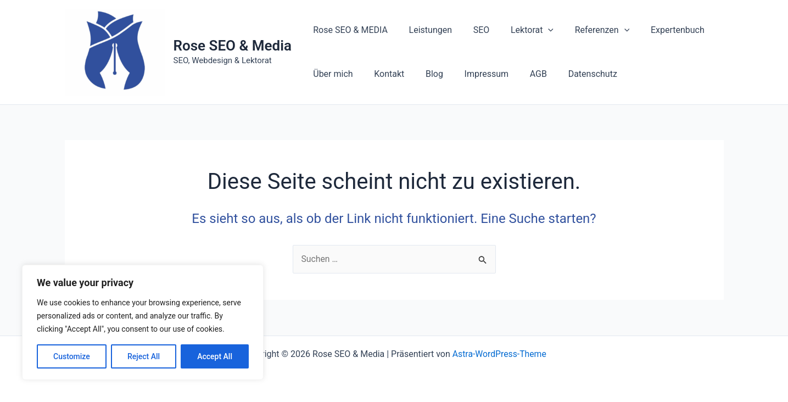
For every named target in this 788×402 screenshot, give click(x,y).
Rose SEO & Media (233, 45)
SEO (472, 30)
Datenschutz (572, 74)
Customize (71, 356)
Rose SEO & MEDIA (348, 30)
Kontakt (383, 74)
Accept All (214, 356)
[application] (535, 30)
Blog (425, 74)
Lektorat (519, 30)
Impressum (473, 74)
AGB (521, 74)
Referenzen (585, 30)
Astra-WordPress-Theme (499, 354)
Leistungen (425, 30)
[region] (143, 322)
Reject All (143, 356)
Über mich (331, 74)
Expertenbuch (657, 30)
